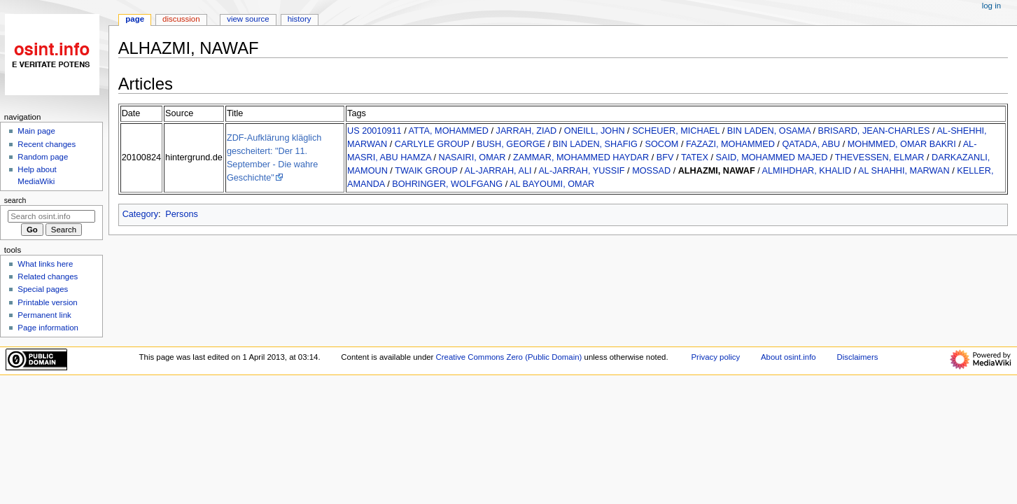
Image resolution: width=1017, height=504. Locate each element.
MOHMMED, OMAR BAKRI (902, 144)
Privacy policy (715, 357)
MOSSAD (651, 171)
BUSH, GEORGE (511, 144)
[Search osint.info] (51, 216)
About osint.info (788, 357)
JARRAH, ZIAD (526, 131)
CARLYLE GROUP (432, 144)
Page (134, 19)
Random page (42, 157)
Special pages (42, 289)
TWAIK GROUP (426, 171)
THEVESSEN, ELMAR (880, 157)
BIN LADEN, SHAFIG (595, 144)
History (299, 19)
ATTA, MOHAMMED (449, 131)
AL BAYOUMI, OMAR (552, 184)
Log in (991, 5)
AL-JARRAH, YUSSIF (581, 171)
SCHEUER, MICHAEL (676, 131)
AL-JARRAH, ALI (498, 171)
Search (15, 200)
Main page (36, 131)
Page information (47, 327)
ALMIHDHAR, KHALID (807, 171)
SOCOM (661, 144)
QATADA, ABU (811, 144)
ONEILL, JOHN (594, 131)
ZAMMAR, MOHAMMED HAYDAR (581, 157)
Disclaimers (857, 357)
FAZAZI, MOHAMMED (730, 144)
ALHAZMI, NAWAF (716, 171)
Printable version (47, 302)
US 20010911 (374, 131)
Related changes (47, 276)
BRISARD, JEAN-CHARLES (874, 131)
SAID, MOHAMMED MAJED (771, 157)
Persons (181, 214)
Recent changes (46, 144)
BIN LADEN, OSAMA (769, 131)
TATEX (694, 157)
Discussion (180, 19)
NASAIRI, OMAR (471, 157)
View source (248, 19)
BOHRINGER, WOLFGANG (447, 184)
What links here (45, 264)
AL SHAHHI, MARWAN (904, 171)
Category (140, 214)
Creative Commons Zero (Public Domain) (509, 357)
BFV (665, 157)
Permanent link (44, 315)
